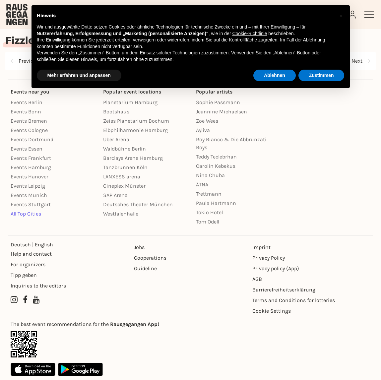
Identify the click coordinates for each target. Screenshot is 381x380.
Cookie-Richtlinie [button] (249, 33)
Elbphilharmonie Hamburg (135, 130)
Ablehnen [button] (274, 75)
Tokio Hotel (209, 212)
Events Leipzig (28, 186)
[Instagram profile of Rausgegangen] (14, 300)
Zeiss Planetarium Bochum (136, 121)
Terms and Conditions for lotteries (293, 300)
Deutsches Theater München (138, 204)
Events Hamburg (31, 167)
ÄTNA (202, 184)
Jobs (139, 247)
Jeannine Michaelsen (221, 111)
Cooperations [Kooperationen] (150, 258)
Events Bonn (26, 111)
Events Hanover (29, 176)
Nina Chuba (210, 175)
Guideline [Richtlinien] (145, 268)
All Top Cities (26, 214)
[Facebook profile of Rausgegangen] (25, 300)
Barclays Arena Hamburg (133, 158)
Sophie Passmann (218, 102)
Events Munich (29, 195)
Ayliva (203, 130)
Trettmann (209, 194)
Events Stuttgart (31, 204)
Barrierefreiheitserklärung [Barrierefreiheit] (283, 289)
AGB (257, 279)
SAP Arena (115, 195)
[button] (341, 16)
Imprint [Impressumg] (261, 247)
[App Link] (190, 344)
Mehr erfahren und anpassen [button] (79, 75)
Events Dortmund (32, 139)
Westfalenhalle (120, 214)
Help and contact (31, 254)
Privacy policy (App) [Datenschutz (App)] (275, 268)
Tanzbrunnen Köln (125, 167)
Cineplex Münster (124, 186)
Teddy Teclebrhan (216, 157)
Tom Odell (207, 222)
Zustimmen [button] (321, 75)
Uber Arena (116, 139)
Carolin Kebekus (215, 166)
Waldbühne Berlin (124, 149)
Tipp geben (24, 275)
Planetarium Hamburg (130, 102)
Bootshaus (116, 111)
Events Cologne (29, 130)
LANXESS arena (121, 176)
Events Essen (26, 149)
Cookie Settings (271, 311)
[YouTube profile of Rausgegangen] (36, 300)
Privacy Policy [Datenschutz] (268, 258)
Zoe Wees (207, 121)
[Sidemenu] (369, 14)
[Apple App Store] (33, 369)
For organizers (28, 264)
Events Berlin (26, 102)
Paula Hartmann (216, 203)
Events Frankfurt (31, 158)
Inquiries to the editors (38, 286)
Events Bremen (29, 121)
